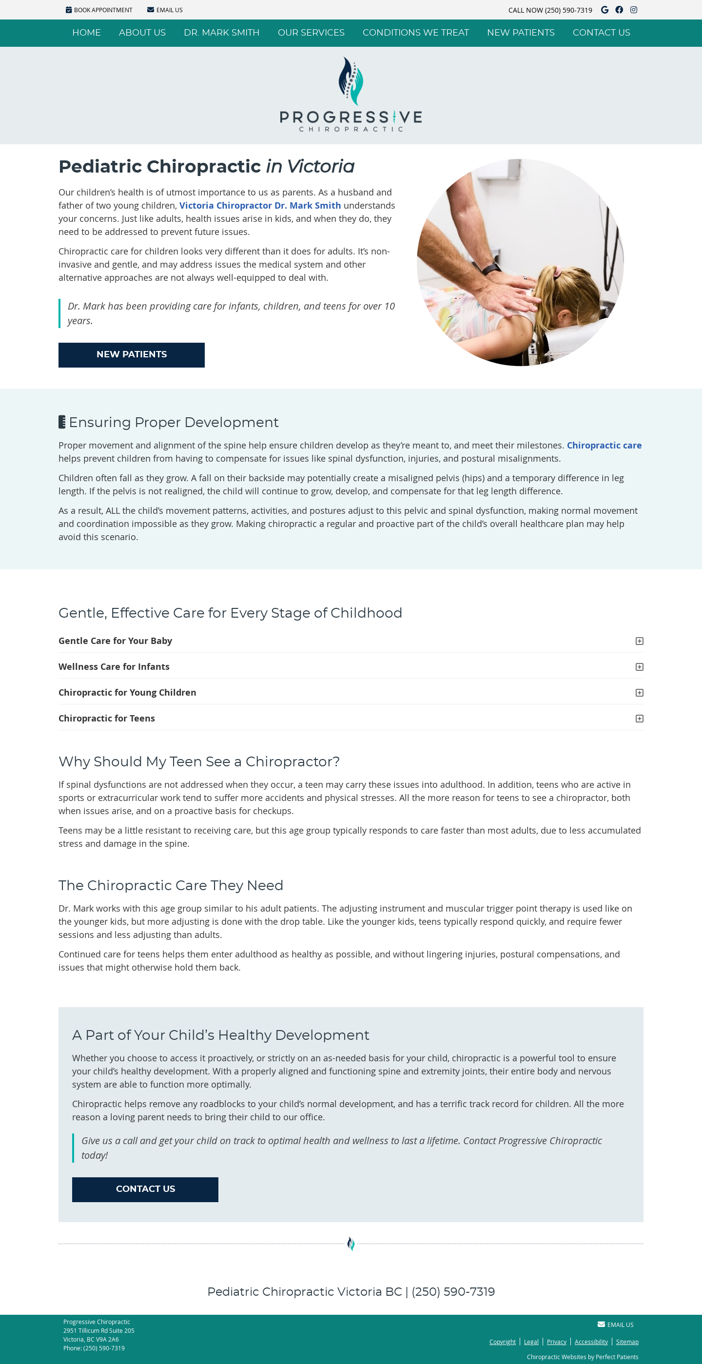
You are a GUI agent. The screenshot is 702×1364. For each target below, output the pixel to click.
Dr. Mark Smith (222, 33)
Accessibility (591, 1341)
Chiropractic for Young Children (127, 692)
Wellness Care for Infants (114, 667)
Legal (531, 1341)
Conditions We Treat (416, 33)
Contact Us (601, 33)
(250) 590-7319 (568, 10)
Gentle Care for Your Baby (115, 641)
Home (86, 33)
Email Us (165, 10)
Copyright (502, 1341)
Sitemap (627, 1341)
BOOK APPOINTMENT (99, 10)
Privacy (556, 1341)
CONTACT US (145, 1189)
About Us (142, 33)
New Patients (521, 33)
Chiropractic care (604, 445)
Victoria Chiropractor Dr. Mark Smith (260, 205)
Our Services (311, 33)
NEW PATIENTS (132, 355)
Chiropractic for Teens (106, 718)
